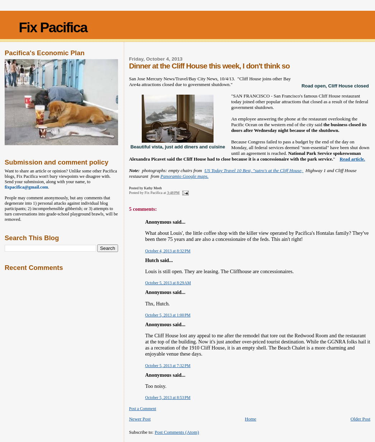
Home (250, 419)
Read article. (352, 159)
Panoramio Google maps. (184, 176)
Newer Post (139, 419)
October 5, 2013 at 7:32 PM (167, 365)
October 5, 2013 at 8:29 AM (168, 283)
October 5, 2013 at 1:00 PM (167, 315)
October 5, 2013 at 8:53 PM (167, 397)
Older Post (360, 419)
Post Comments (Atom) (177, 432)
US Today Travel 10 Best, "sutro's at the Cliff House (254, 170)
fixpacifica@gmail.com (26, 187)
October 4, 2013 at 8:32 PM (167, 251)
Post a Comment (142, 409)
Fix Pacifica (53, 27)
